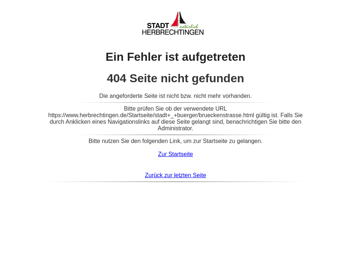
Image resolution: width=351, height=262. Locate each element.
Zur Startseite (175, 154)
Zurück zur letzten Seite (175, 175)
